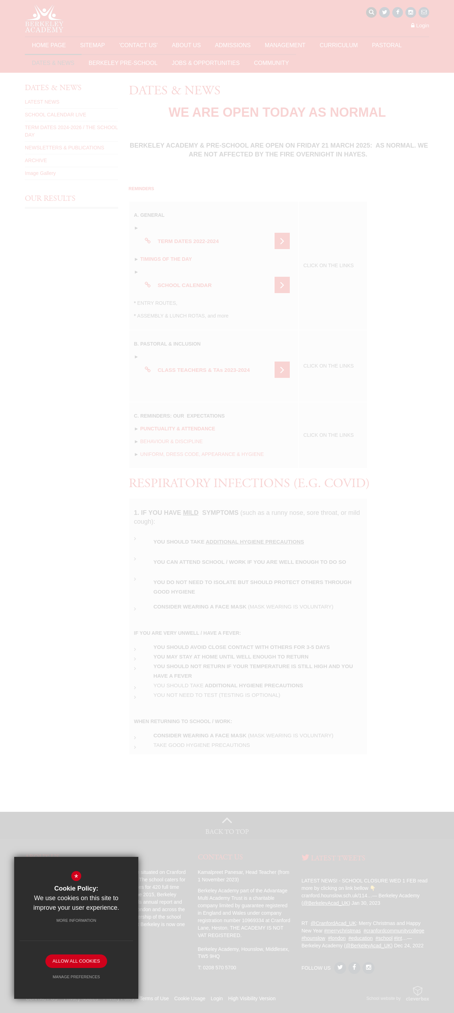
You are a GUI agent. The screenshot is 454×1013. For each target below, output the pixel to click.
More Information (76, 920)
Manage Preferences (76, 977)
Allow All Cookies (76, 961)
